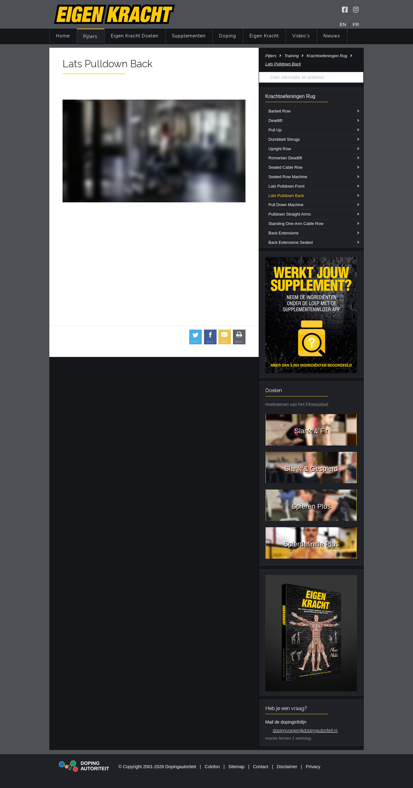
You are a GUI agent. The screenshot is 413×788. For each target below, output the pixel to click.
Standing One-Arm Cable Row (295, 223)
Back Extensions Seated (290, 242)
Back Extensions (283, 233)
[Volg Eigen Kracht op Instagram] (356, 9)
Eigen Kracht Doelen (134, 35)
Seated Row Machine (287, 176)
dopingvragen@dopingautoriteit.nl (305, 730)
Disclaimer (287, 766)
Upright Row (279, 148)
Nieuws (331, 35)
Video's (301, 35)
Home (63, 35)
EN (343, 24)
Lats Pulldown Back (286, 195)
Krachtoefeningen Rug (326, 55)
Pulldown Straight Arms (289, 214)
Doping (227, 35)
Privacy (313, 766)
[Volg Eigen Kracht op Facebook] (345, 9)
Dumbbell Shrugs (284, 139)
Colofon (212, 766)
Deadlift (275, 120)
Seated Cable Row (285, 167)
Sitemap (236, 766)
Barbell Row (279, 111)
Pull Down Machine (285, 204)
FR (356, 24)
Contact (260, 766)
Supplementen (189, 35)
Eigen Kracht (264, 35)
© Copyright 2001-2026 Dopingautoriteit (157, 766)
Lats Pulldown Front (286, 186)
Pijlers (90, 36)
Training (291, 55)
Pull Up (275, 130)
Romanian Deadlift (285, 158)
